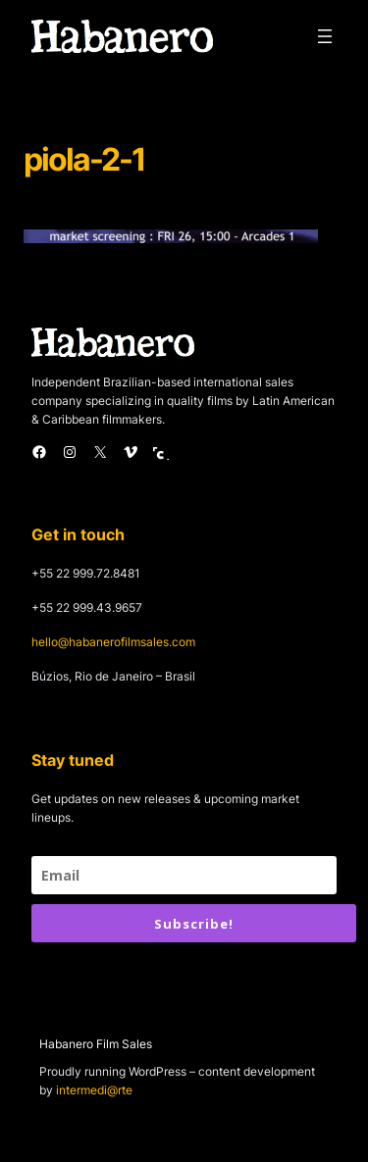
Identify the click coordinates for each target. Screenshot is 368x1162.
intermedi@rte (94, 1090)
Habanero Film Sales (95, 1043)
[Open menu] (325, 36)
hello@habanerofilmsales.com (113, 641)
